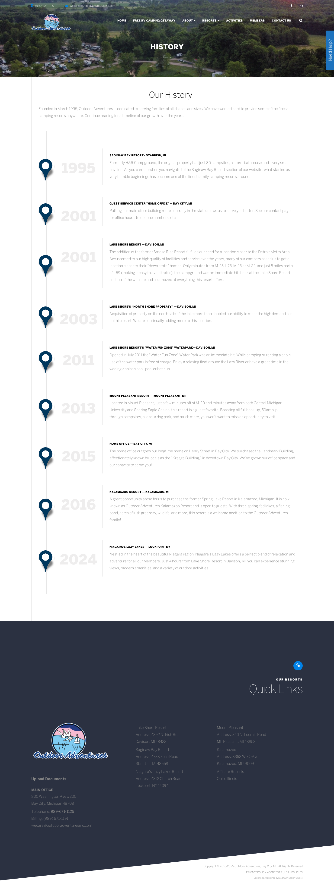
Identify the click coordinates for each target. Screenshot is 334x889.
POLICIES (297, 872)
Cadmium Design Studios (291, 878)
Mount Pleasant (230, 728)
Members (257, 20)
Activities (234, 20)
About (188, 20)
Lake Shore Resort (151, 728)
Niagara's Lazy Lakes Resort (159, 772)
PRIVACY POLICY (256, 872)
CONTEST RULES (278, 872)
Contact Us (281, 20)
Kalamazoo (226, 750)
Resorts (210, 20)
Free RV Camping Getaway (154, 20)
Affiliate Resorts (230, 772)
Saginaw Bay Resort (152, 750)
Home (121, 20)
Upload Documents (48, 779)
